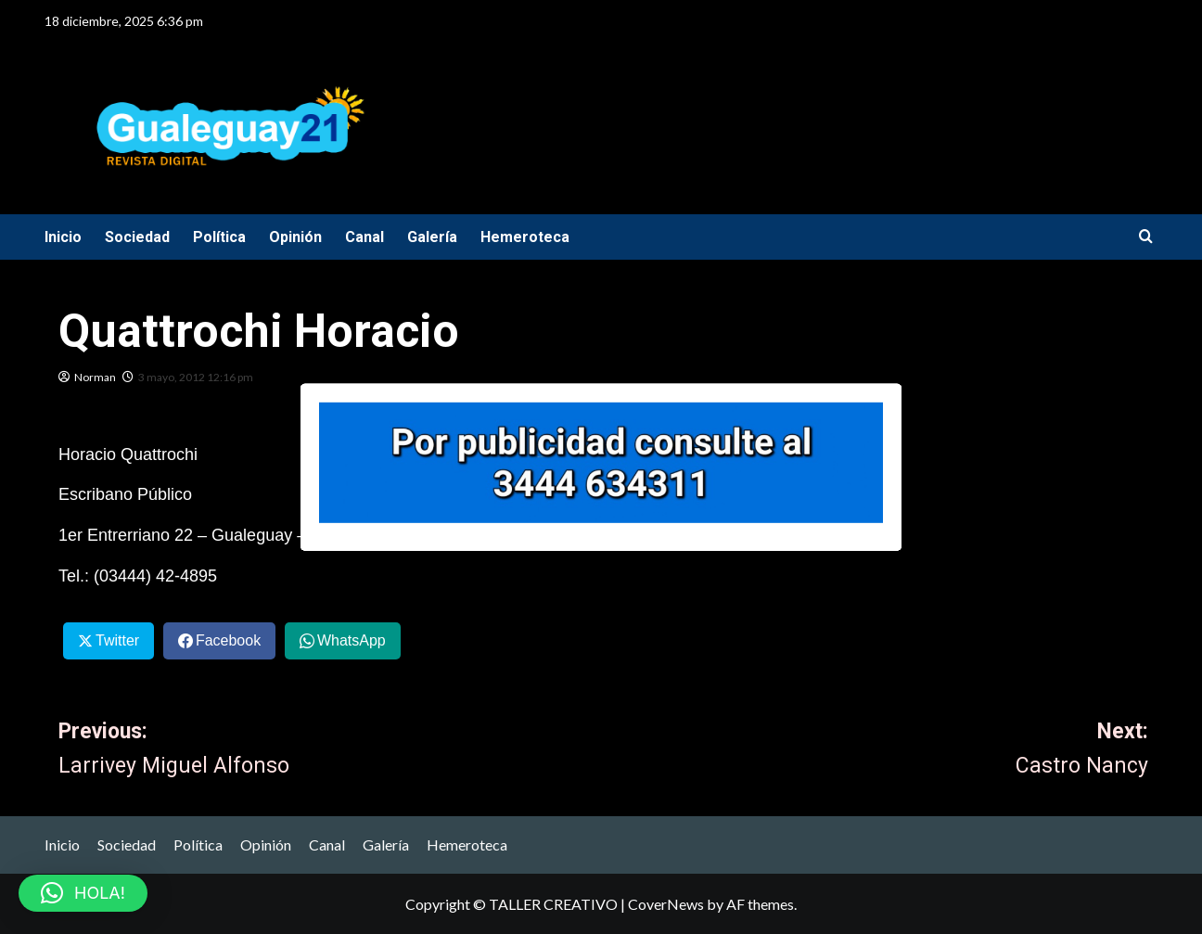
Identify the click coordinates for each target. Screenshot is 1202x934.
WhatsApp (351, 640)
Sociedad (137, 237)
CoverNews (666, 904)
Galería (432, 237)
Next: (876, 751)
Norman (95, 377)
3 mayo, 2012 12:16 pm (195, 377)
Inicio (63, 237)
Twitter (117, 640)
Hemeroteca (524, 237)
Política (219, 237)
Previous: (331, 751)
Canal (364, 237)
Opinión (295, 237)
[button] (83, 893)
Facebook (228, 640)
